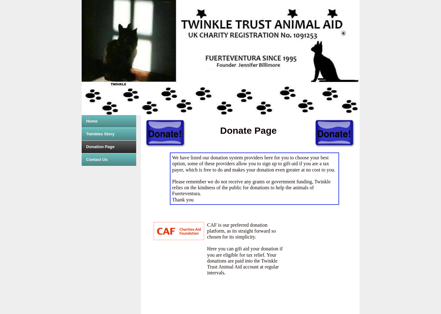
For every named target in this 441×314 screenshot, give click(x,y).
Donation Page (100, 146)
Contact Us (97, 159)
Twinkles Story (100, 134)
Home (92, 121)
